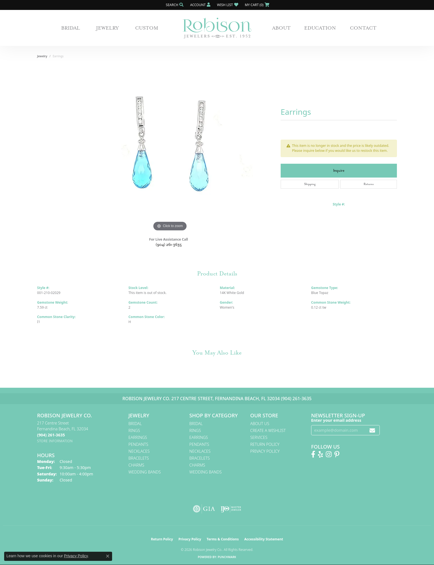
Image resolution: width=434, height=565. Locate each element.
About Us (259, 423)
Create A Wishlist (268, 430)
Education (320, 28)
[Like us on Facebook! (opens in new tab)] (313, 454)
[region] (170, 150)
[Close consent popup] (107, 556)
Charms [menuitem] (136, 465)
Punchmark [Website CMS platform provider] (227, 557)
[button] (174, 5)
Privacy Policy (265, 451)
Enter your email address (336, 420)
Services (258, 437)
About (281, 28)
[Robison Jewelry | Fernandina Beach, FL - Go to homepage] (217, 28)
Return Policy (265, 444)
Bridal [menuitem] (135, 423)
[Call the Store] (51, 435)
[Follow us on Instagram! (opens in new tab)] (329, 454)
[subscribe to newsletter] (372, 430)
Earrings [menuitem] (137, 437)
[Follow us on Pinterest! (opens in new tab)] (336, 454)
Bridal (70, 28)
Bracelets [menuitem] (138, 458)
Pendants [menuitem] (138, 444)
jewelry (42, 56)
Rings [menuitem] (134, 430)
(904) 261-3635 (169, 244)
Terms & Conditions (223, 539)
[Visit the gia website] (204, 509)
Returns (369, 184)
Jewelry (107, 28)
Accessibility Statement (263, 539)
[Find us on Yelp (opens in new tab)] (320, 454)
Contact (363, 28)
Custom (146, 28)
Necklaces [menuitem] (139, 451)
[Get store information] (55, 441)
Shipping (310, 184)
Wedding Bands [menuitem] (144, 472)
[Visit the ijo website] (231, 509)
